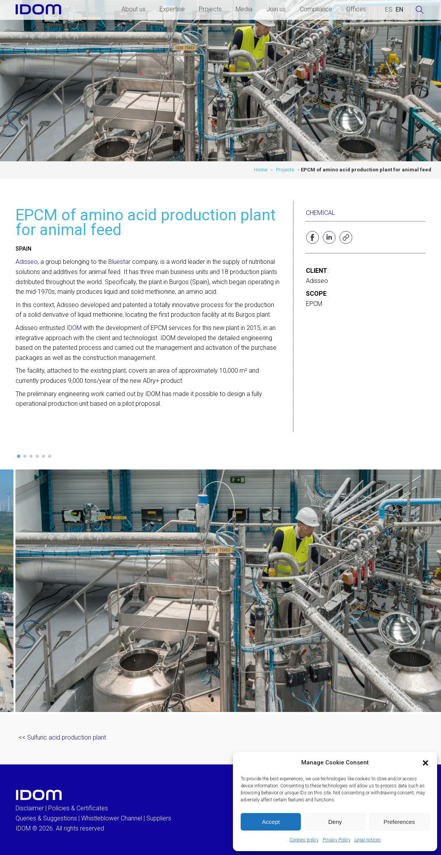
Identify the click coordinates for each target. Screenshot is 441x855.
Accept (271, 821)
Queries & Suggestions (46, 818)
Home (260, 170)
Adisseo (27, 261)
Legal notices (367, 840)
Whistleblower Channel (111, 818)
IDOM (74, 328)
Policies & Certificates (78, 808)
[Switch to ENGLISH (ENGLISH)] (399, 9)
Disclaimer (30, 808)
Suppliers (158, 818)
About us (134, 9)
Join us (276, 9)
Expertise (172, 9)
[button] (425, 763)
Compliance (316, 9)
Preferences (399, 821)
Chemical (320, 212)
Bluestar (119, 261)
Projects (210, 9)
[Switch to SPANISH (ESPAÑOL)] (388, 9)
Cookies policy (304, 840)
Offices (356, 9)
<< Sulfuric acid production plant (62, 737)
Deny (335, 821)
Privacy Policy (337, 840)
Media (244, 9)
